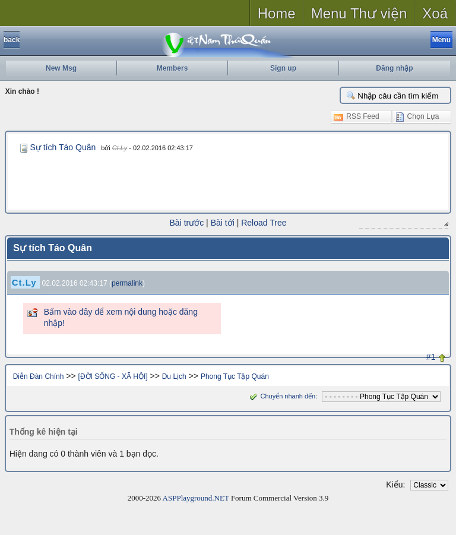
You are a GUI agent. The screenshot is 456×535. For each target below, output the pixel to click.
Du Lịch (174, 376)
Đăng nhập (394, 68)
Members (172, 68)
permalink (127, 283)
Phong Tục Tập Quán (235, 376)
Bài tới (223, 222)
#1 (431, 357)
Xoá (435, 13)
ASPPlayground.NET (196, 497)
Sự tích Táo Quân (63, 147)
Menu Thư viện (359, 13)
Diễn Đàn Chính (38, 376)
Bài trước (187, 222)
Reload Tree (263, 222)
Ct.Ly (119, 147)
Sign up (283, 68)
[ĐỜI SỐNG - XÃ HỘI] (113, 376)
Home (277, 13)
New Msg (61, 68)
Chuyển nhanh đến (281, 396)
